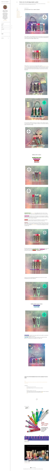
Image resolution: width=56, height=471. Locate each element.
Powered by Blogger (33, 467)
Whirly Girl (27, 461)
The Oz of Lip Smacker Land (28, 2)
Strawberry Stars (19, 17)
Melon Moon (18, 15)
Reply (27, 393)
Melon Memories (34, 224)
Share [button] (17, 8)
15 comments (27, 442)
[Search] (48, 2)
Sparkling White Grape (19, 16)
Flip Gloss (26, 441)
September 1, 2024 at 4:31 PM (33, 390)
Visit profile (5, 20)
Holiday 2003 (18, 14)
